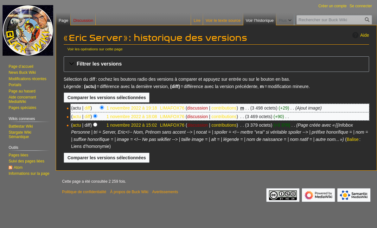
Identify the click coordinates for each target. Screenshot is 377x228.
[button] (216, 64)
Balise (353, 139)
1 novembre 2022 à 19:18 (131, 108)
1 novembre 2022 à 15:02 (131, 125)
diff (87, 108)
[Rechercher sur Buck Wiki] (334, 19)
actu (77, 116)
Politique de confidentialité (84, 192)
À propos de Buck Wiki (129, 192)
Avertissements (165, 192)
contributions (223, 108)
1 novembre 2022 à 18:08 (131, 116)
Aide (360, 35)
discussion (197, 108)
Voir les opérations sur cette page (95, 49)
